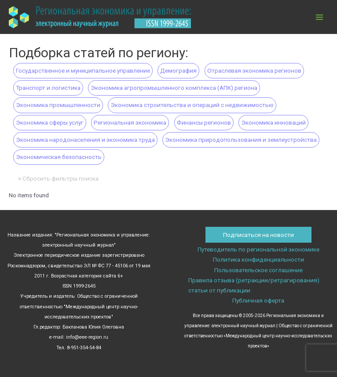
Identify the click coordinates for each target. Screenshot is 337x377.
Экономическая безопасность (59, 156)
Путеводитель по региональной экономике (258, 249)
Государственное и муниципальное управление (83, 70)
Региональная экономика (130, 122)
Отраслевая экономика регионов (254, 70)
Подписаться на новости (258, 234)
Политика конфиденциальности (258, 259)
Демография (178, 70)
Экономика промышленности (58, 104)
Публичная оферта (258, 300)
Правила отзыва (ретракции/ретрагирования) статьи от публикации (253, 285)
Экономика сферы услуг (50, 122)
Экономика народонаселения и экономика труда (85, 139)
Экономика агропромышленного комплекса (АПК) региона (174, 87)
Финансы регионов (204, 122)
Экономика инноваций (273, 122)
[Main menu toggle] (320, 17)
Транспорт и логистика (48, 87)
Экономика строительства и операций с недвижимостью (192, 104)
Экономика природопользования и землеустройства (241, 139)
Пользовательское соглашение (258, 270)
